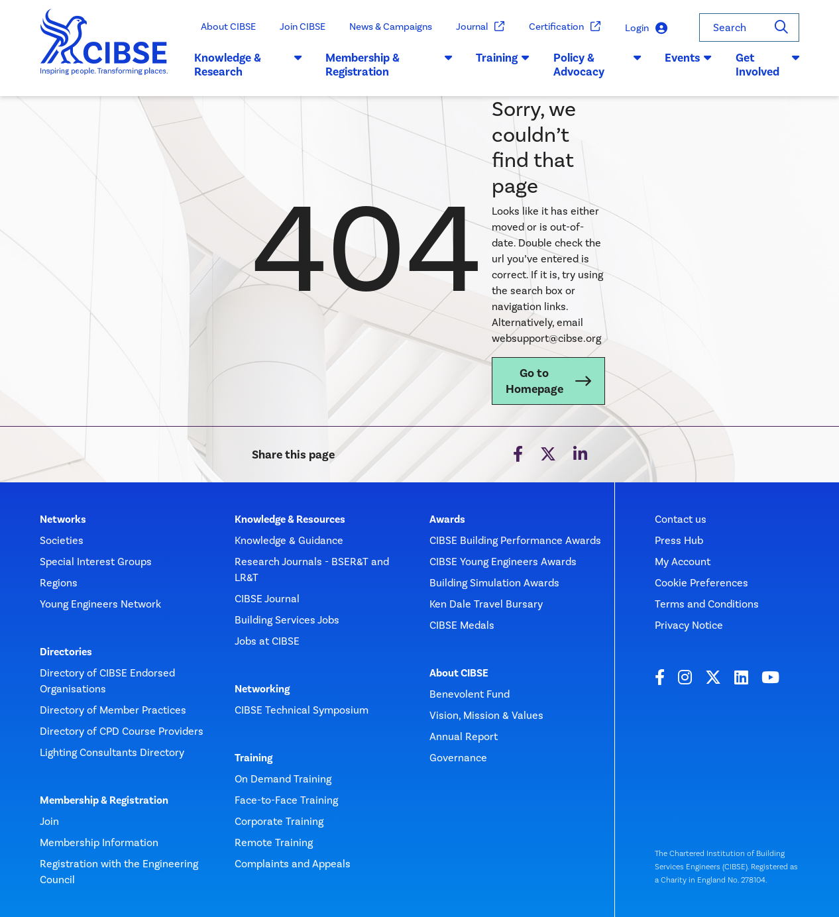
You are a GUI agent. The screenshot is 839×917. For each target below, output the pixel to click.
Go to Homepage (534, 381)
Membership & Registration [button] (388, 65)
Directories (66, 652)
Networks (63, 519)
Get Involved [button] (767, 65)
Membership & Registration (104, 800)
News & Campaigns (390, 26)
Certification (565, 27)
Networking (262, 689)
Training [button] (503, 57)
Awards (447, 519)
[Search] (781, 27)
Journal (480, 27)
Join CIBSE (302, 26)
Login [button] (646, 28)
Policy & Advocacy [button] (597, 65)
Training (253, 758)
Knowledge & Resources (290, 519)
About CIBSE (228, 26)
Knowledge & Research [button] (248, 65)
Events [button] (688, 57)
